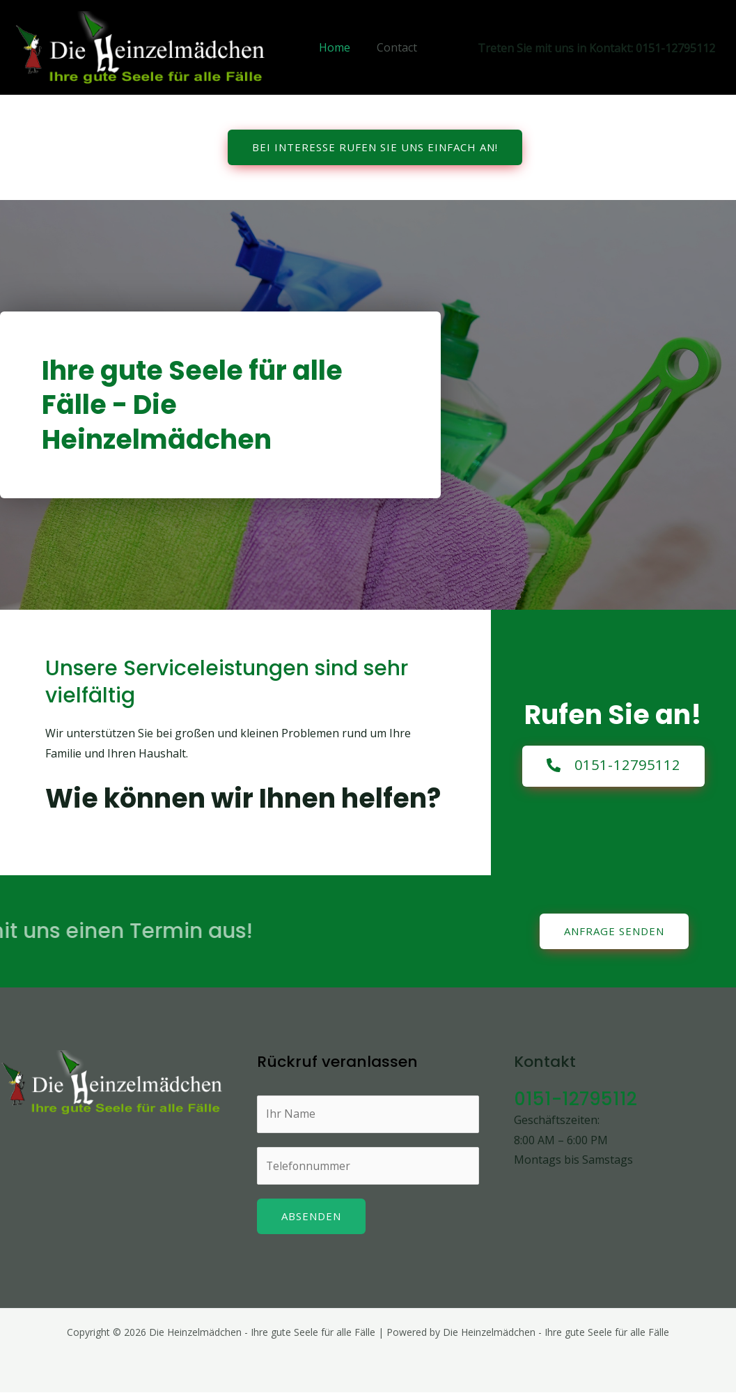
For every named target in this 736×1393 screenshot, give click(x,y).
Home (336, 47)
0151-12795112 (576, 1098)
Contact (395, 47)
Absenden (311, 1217)
